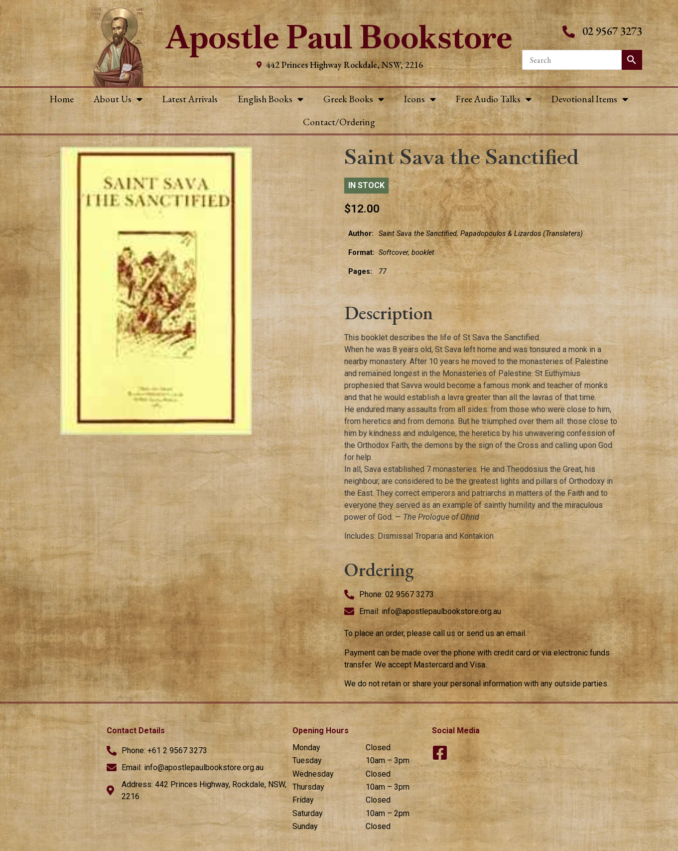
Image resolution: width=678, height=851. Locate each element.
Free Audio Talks (494, 99)
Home (62, 99)
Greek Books (353, 99)
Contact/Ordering (339, 122)
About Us (118, 99)
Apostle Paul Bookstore (339, 37)
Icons (420, 99)
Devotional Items (589, 99)
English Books (270, 99)
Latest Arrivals (190, 99)
